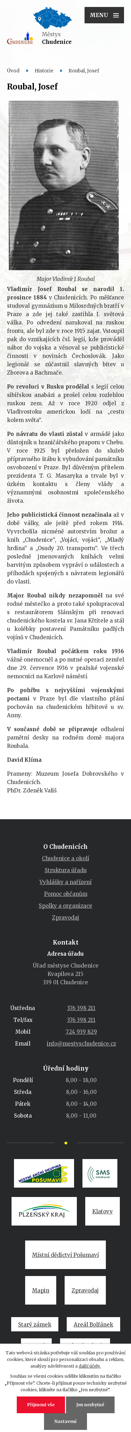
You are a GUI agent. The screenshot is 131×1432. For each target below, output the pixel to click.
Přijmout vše (40, 1404)
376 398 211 (81, 1008)
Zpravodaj (65, 917)
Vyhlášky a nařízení (65, 882)
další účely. (90, 1366)
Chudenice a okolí (65, 858)
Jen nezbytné (90, 1404)
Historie (44, 71)
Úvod (13, 71)
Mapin (40, 1290)
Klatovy (102, 1211)
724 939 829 (81, 1031)
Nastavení (65, 1421)
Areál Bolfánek (93, 1324)
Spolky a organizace (65, 905)
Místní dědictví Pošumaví (65, 1255)
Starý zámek (34, 1324)
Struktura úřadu (66, 870)
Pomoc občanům (65, 894)
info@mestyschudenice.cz (81, 1043)
